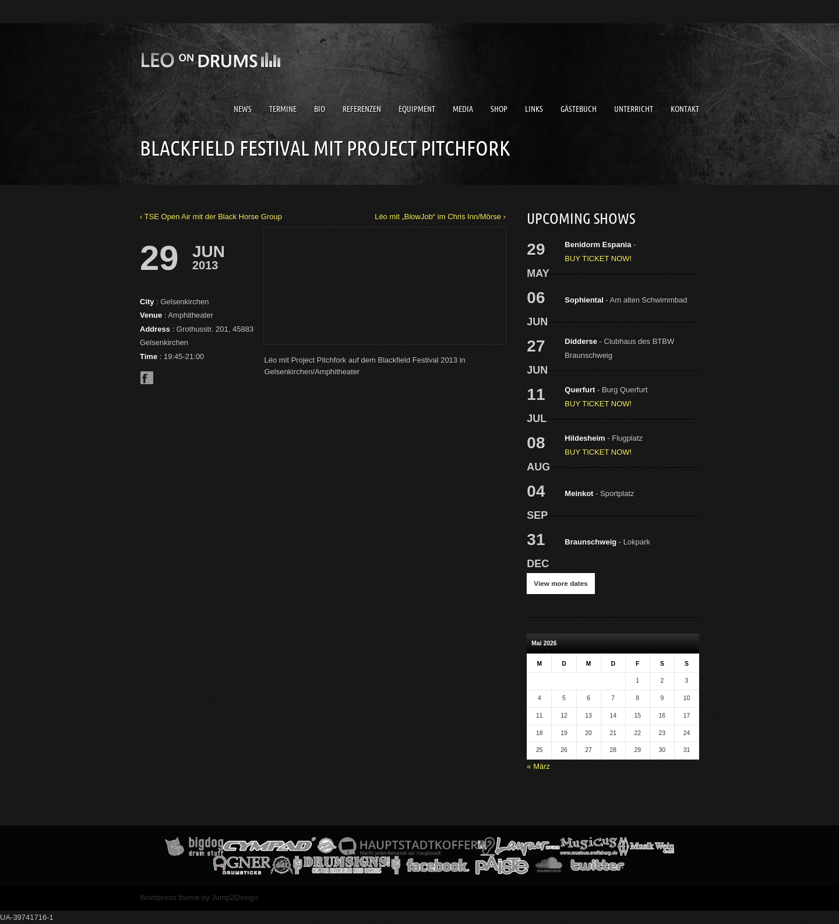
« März (538, 766)
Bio (319, 109)
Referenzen (362, 109)
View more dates (560, 583)
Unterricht (633, 109)
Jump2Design (234, 897)
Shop (499, 109)
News (243, 109)
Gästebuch (578, 109)
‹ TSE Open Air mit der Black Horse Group (211, 216)
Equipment (417, 109)
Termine (283, 109)
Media (463, 109)
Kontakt (685, 109)
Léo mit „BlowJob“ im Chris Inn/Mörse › (440, 216)
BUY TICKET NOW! (598, 258)
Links (534, 109)
